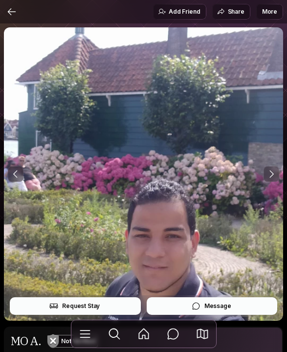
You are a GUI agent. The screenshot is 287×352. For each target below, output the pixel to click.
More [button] (269, 11)
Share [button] (230, 12)
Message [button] (211, 306)
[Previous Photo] (15, 174)
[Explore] (114, 334)
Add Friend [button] (179, 12)
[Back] (12, 12)
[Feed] (143, 334)
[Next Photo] (271, 174)
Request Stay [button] (74, 306)
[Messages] (173, 334)
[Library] (85, 334)
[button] (202, 334)
